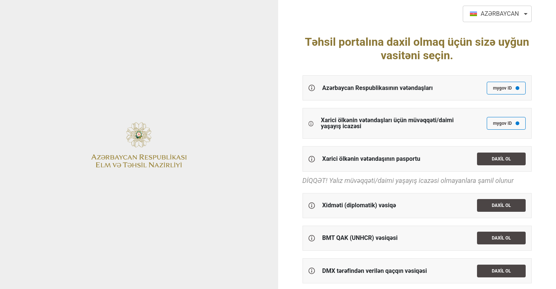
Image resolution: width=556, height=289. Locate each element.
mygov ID (506, 88)
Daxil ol (501, 159)
